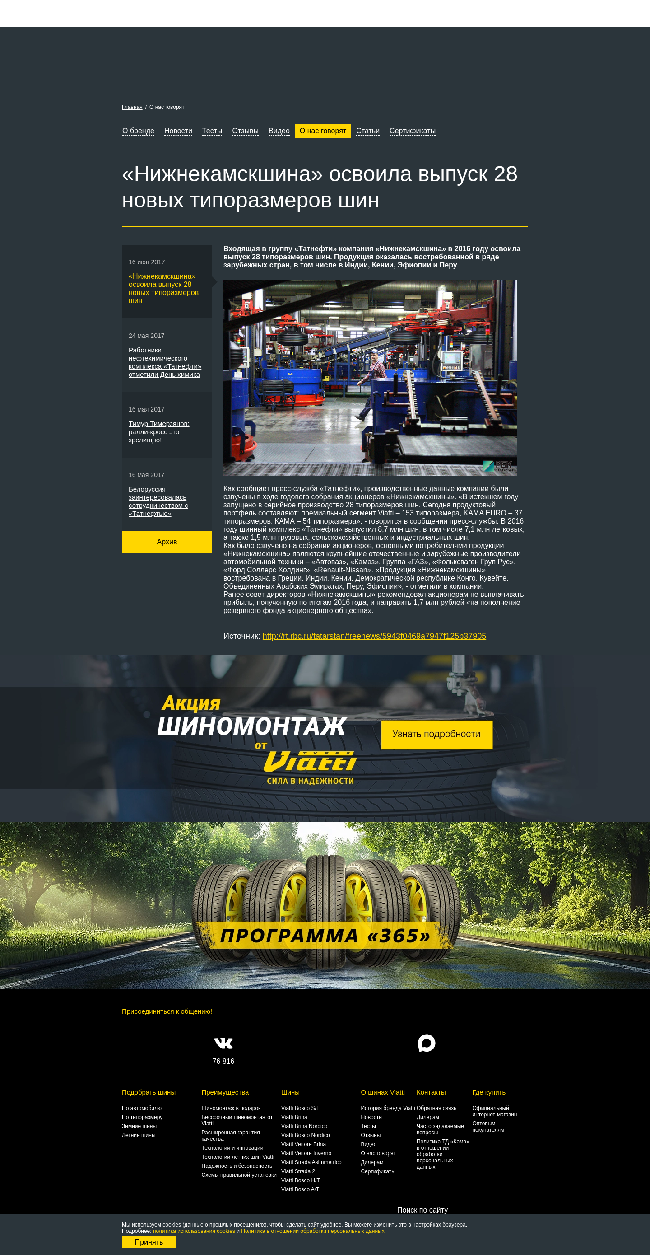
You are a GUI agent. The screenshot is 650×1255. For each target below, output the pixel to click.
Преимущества (225, 1092)
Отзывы (245, 131)
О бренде (138, 131)
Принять (149, 1242)
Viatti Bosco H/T (300, 1180)
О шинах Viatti (383, 1092)
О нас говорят (323, 131)
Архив (167, 542)
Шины (290, 1092)
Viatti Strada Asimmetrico (311, 1162)
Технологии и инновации (232, 1148)
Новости (178, 131)
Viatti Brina (294, 1117)
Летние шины (139, 1135)
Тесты (212, 131)
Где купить (489, 1092)
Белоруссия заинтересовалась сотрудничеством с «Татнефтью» (158, 501)
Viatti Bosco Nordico (305, 1135)
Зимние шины (139, 1126)
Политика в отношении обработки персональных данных (312, 1231)
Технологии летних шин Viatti (237, 1157)
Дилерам (372, 1162)
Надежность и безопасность (236, 1166)
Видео (279, 131)
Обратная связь (436, 1108)
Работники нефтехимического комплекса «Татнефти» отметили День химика (165, 362)
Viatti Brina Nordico (304, 1126)
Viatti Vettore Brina (303, 1144)
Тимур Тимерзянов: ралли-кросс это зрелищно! (159, 432)
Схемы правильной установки (238, 1175)
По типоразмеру (142, 1117)
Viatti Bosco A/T (300, 1189)
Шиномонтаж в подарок (230, 1108)
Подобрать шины (149, 1092)
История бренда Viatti (388, 1108)
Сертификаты (413, 131)
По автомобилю (142, 1108)
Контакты (431, 1092)
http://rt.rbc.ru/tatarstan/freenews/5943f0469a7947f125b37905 (374, 636)
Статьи (368, 131)
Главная (132, 107)
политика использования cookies (194, 1231)
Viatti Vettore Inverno (306, 1153)
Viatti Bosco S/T (300, 1108)
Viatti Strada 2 (298, 1171)
